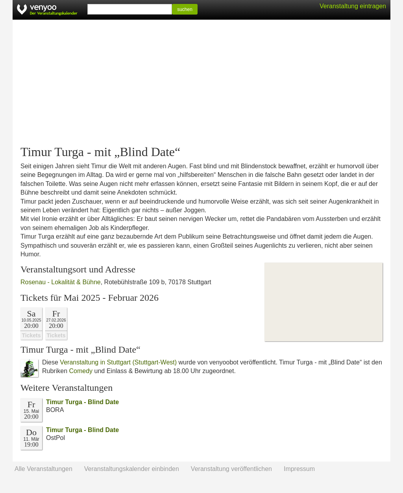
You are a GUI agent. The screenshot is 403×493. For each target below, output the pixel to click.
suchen (184, 9)
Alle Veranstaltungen (43, 468)
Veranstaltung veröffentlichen (231, 468)
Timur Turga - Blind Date (82, 402)
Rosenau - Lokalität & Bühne (60, 282)
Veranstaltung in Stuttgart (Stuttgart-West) (118, 362)
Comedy (80, 371)
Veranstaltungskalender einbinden (131, 468)
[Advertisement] (201, 83)
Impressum (299, 468)
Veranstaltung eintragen (353, 6)
